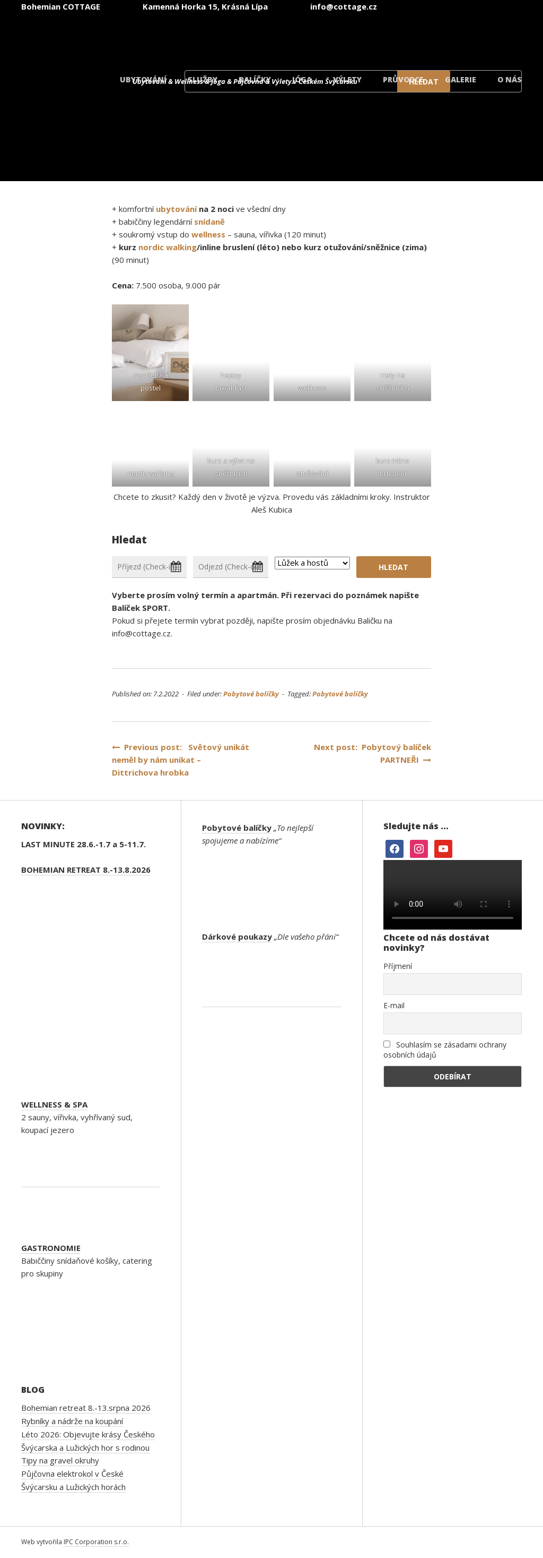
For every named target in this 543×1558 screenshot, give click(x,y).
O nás (509, 79)
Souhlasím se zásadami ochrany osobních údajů (444, 1050)
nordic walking (167, 247)
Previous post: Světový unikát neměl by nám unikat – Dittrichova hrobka (180, 760)
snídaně (209, 221)
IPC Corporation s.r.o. (96, 1541)
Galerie (460, 79)
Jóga (302, 79)
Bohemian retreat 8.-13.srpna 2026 (86, 1407)
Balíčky (255, 79)
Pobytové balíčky (251, 694)
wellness (208, 234)
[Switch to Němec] (358, 36)
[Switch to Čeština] (231, 36)
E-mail (394, 1005)
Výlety (347, 79)
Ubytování (143, 79)
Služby (202, 79)
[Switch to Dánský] (486, 36)
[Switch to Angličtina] (295, 36)
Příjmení (397, 966)
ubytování (176, 208)
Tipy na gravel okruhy (60, 1460)
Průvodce (403, 79)
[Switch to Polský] (422, 36)
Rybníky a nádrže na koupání (72, 1421)
